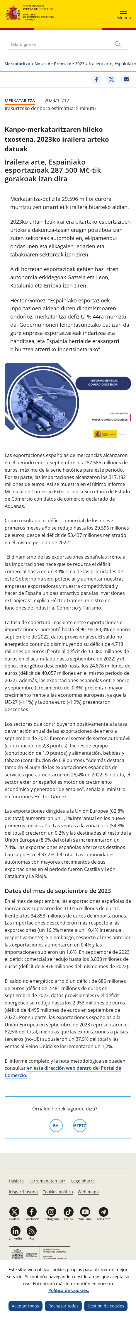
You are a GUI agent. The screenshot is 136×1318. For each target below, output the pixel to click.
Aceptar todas (25, 1306)
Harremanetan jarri (47, 1181)
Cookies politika (57, 1191)
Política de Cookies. (68, 1290)
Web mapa (88, 1191)
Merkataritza (17, 63)
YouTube (85, 1219)
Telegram (103, 1219)
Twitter (14, 1219)
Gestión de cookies (106, 1306)
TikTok (69, 1219)
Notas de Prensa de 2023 (59, 63)
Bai (58, 1125)
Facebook (31, 1219)
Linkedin (15, 1238)
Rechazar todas (63, 1306)
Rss (31, 1238)
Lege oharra (83, 1181)
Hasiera (16, 1181)
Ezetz (80, 1125)
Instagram (51, 1219)
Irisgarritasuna (23, 1191)
